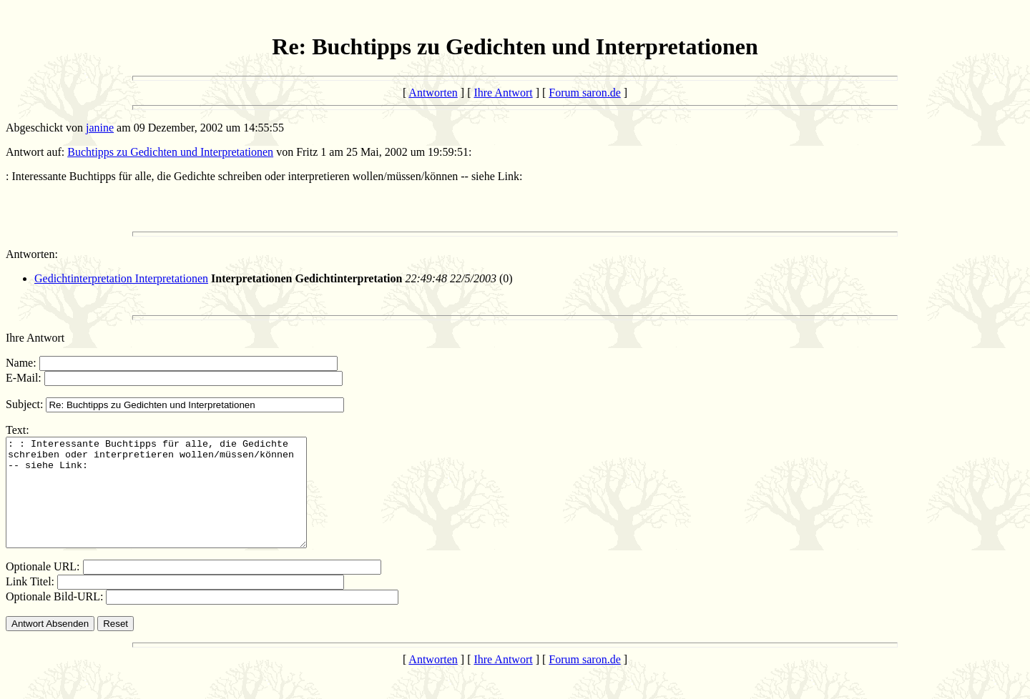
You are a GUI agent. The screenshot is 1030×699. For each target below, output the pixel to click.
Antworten (432, 92)
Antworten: (32, 254)
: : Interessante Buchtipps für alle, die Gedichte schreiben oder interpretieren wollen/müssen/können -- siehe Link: (174, 503)
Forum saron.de (584, 92)
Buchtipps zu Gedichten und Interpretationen (170, 152)
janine (100, 128)
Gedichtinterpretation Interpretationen (121, 278)
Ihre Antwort (503, 92)
